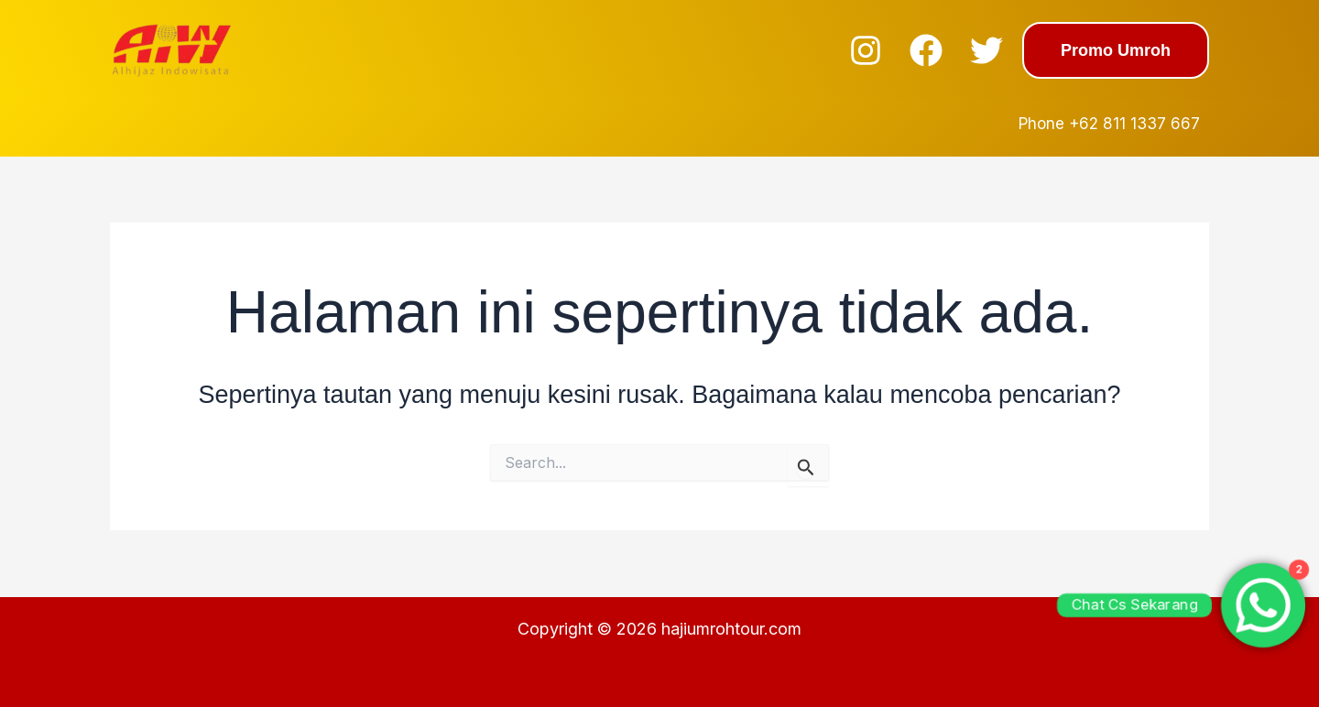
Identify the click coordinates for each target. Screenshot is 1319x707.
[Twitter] (986, 50)
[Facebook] (926, 50)
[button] (1115, 50)
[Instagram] (865, 50)
